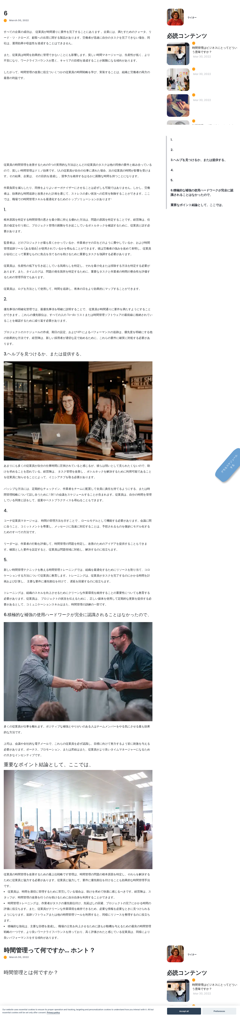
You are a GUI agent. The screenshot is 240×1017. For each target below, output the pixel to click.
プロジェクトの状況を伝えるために (63, 599)
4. (172, 170)
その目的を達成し (47, 176)
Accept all (184, 1011)
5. (172, 180)
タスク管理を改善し (70, 471)
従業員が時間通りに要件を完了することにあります (68, 32)
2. (172, 150)
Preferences (219, 1011)
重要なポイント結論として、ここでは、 (198, 205)
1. (171, 140)
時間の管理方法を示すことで (59, 521)
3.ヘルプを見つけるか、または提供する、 (199, 160)
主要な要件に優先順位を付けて (46, 581)
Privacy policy (53, 1012)
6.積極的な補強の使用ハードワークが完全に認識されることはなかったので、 (202, 192)
